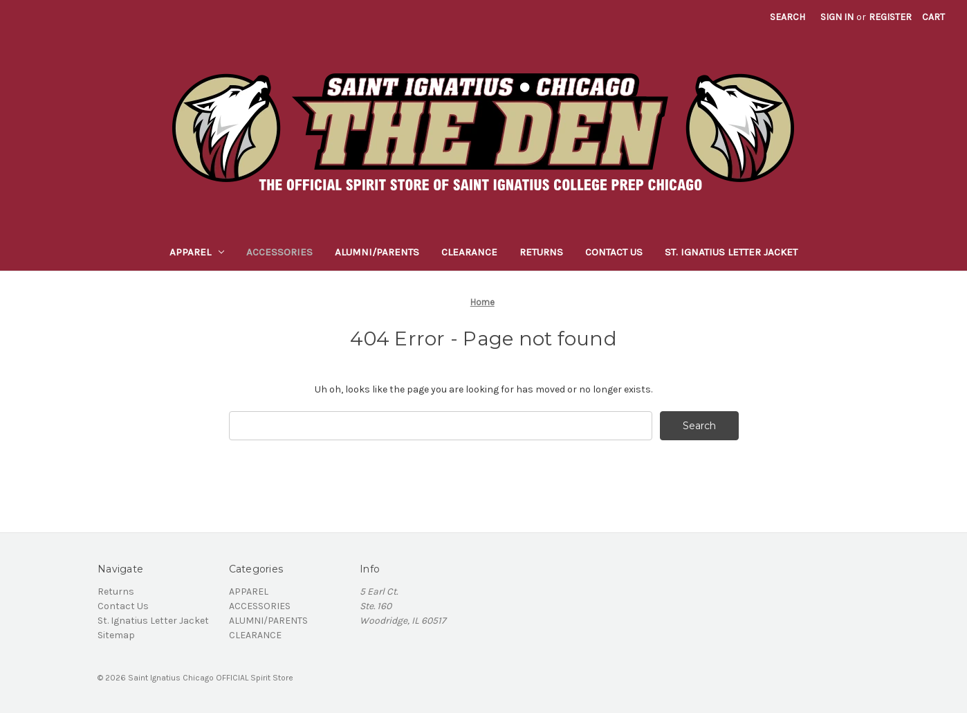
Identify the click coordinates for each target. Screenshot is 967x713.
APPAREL (196, 252)
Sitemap (116, 635)
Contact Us (614, 252)
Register (890, 17)
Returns (541, 252)
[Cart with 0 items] (933, 17)
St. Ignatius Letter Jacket (731, 252)
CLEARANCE (469, 252)
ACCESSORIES (279, 252)
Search (787, 17)
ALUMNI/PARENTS (377, 252)
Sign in (837, 17)
